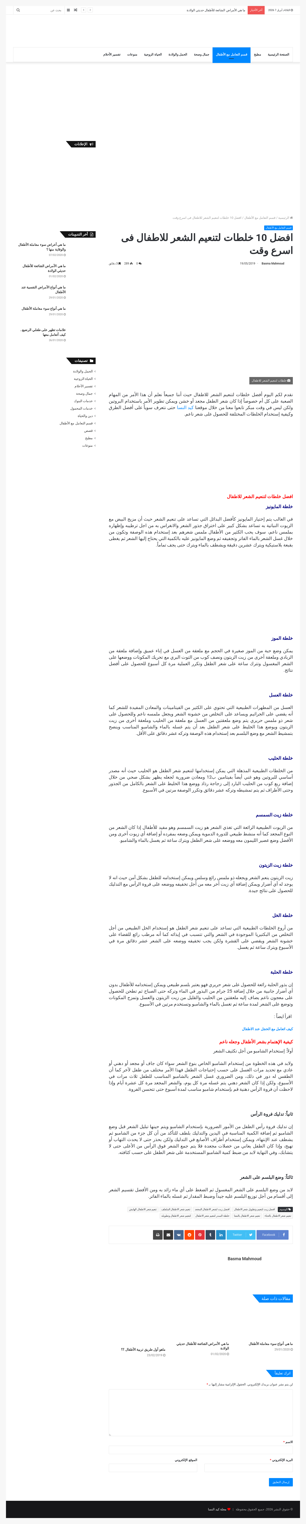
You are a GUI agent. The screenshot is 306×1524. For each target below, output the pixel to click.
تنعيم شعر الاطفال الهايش (143, 1209)
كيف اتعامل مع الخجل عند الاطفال (267, 1029)
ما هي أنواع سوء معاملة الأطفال (271, 1344)
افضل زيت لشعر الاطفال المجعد (212, 1209)
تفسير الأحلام (111, 54)
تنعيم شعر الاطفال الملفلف (175, 1209)
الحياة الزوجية (153, 54)
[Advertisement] (105, 30)
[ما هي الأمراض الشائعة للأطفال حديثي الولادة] (201, 1323)
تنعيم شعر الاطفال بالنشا (247, 1215)
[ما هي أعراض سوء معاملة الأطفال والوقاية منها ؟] (82, 251)
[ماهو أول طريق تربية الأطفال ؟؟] (137, 1326)
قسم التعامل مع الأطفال (231, 54)
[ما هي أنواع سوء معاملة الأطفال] (264, 1323)
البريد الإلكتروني (281, 1460)
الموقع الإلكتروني (186, 1460)
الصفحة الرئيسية (278, 54)
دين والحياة (85, 416)
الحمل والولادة (178, 54)
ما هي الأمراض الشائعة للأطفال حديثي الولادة (216, 10)
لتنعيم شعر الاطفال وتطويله (176, 1215)
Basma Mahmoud (273, 263)
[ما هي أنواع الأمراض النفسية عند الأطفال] (82, 294)
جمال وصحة (201, 54)
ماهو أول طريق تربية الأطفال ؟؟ (143, 1349)
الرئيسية (285, 217)
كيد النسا (186, 407)
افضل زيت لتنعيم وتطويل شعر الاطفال (254, 1209)
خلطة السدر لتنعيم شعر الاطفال (212, 1215)
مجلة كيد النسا (217, 1509)
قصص (88, 431)
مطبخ (257, 54)
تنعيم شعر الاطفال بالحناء (278, 1215)
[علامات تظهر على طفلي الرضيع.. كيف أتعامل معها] (82, 337)
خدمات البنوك (83, 401)
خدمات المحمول (81, 408)
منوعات (132, 54)
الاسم (288, 1442)
